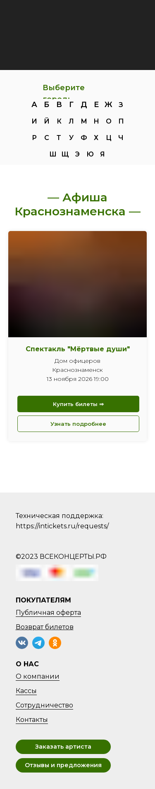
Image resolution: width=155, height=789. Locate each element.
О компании (38, 676)
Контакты (32, 720)
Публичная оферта (48, 612)
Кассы (26, 691)
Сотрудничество (44, 705)
